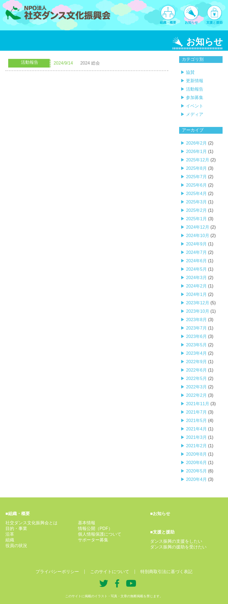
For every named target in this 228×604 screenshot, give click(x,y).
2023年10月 (197, 311)
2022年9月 (196, 361)
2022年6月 (196, 370)
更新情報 (194, 80)
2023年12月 (197, 303)
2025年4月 (196, 193)
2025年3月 (196, 202)
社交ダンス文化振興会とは (31, 522)
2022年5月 (196, 378)
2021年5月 (196, 420)
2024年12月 (197, 227)
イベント (194, 106)
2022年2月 (196, 395)
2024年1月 (196, 294)
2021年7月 (196, 412)
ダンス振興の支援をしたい (176, 541)
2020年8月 (196, 454)
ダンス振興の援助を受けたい (178, 547)
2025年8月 (196, 168)
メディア (194, 114)
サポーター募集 (93, 540)
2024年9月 (196, 244)
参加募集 (194, 97)
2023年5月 (196, 345)
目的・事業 (16, 528)
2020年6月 (196, 462)
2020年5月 (196, 471)
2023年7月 (196, 328)
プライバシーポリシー (57, 572)
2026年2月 (196, 143)
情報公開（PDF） (95, 528)
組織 (9, 540)
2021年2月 (196, 445)
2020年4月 (196, 479)
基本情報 (86, 522)
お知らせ (191, 22)
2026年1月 (196, 151)
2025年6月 (196, 185)
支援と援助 (214, 22)
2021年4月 (196, 429)
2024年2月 (196, 286)
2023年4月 (196, 353)
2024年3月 (196, 277)
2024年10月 (197, 235)
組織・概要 (168, 22)
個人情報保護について (99, 534)
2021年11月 (197, 403)
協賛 (190, 72)
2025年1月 (196, 218)
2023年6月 (196, 336)
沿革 (9, 534)
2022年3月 (196, 387)
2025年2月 (196, 210)
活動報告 (194, 89)
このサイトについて (109, 572)
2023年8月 (196, 319)
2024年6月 (196, 260)
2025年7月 (196, 176)
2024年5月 (196, 269)
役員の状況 (16, 545)
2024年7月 (196, 252)
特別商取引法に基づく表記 (166, 572)
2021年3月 (196, 437)
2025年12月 (197, 160)
